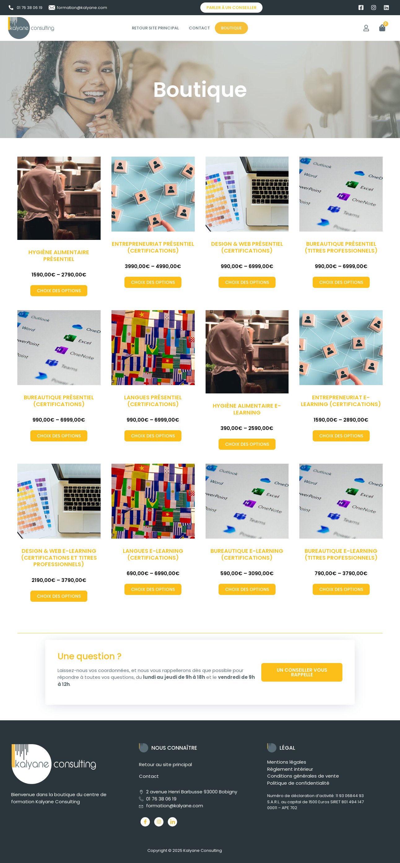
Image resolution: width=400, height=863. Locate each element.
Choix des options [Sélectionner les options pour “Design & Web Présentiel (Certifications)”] (247, 282)
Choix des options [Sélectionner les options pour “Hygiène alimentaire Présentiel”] (59, 291)
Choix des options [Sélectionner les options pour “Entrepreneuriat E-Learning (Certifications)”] (341, 436)
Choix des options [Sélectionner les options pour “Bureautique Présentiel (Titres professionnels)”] (341, 282)
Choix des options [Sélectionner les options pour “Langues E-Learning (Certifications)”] (153, 589)
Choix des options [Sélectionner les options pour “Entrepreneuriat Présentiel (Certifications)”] (153, 282)
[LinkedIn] (172, 821)
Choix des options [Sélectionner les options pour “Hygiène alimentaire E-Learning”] (247, 444)
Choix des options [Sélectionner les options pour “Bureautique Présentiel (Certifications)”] (59, 436)
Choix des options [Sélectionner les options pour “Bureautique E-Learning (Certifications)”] (247, 589)
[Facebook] (145, 821)
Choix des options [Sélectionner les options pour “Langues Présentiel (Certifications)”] (153, 436)
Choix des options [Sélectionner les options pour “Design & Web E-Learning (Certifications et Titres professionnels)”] (59, 596)
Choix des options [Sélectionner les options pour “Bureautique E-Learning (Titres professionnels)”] (341, 589)
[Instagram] (158, 821)
